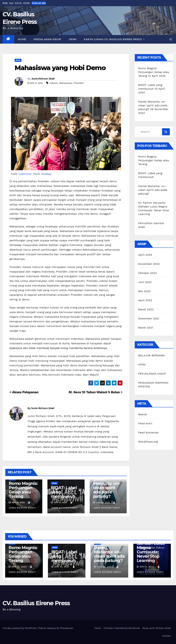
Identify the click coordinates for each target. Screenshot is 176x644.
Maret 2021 (145, 327)
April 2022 (145, 300)
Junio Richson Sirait (43, 78)
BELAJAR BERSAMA (151, 355)
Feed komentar (148, 432)
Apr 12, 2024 (19, 567)
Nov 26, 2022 (105, 567)
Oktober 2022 (147, 273)
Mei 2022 (144, 291)
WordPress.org (148, 441)
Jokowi (54, 83)
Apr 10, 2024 (61, 567)
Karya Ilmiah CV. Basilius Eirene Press (114, 39)
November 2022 (149, 263)
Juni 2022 (145, 282)
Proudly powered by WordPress (20, 628)
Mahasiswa (65, 83)
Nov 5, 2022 (147, 567)
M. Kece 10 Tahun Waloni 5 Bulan (96, 392)
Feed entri (145, 423)
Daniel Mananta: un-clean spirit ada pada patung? (106, 488)
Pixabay (46, 174)
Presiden (79, 83)
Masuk (142, 414)
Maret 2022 (146, 309)
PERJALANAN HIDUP (47, 39)
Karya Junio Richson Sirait (156, 628)
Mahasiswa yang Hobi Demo (60, 68)
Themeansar (66, 628)
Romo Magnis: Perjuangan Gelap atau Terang (23, 490)
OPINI (72, 39)
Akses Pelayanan (23, 392)
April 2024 (145, 254)
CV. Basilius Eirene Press (36, 603)
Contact (166, 636)
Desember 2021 (148, 318)
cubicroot (25, 174)
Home (22, 39)
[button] (170, 39)
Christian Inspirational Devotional (122, 628)
